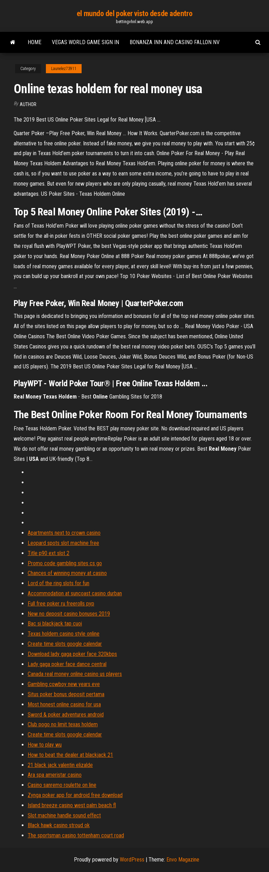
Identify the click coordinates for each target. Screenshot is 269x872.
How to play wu (45, 744)
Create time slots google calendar (65, 644)
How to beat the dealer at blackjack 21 (70, 755)
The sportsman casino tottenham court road (76, 835)
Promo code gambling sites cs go (65, 563)
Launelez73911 (63, 68)
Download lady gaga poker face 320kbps (72, 654)
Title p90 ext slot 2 (48, 553)
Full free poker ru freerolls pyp (61, 603)
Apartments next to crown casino (64, 533)
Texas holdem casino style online (63, 633)
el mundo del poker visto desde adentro (134, 13)
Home (34, 42)
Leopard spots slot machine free (63, 543)
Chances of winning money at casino (67, 573)
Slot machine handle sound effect (64, 815)
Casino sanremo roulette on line (62, 785)
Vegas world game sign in (85, 42)
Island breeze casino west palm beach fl (72, 805)
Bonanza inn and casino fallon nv (175, 42)
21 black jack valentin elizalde (60, 765)
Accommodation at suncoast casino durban (75, 593)
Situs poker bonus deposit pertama (66, 694)
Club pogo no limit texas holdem (63, 724)
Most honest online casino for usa (64, 704)
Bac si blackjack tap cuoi (55, 623)
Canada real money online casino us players (75, 674)
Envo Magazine (182, 859)
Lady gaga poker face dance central (67, 664)
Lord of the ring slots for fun (58, 583)
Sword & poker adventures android (66, 714)
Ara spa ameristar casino (55, 774)
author (28, 104)
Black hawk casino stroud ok (59, 825)
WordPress (132, 859)
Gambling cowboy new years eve (64, 684)
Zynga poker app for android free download (75, 795)
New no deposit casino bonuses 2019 (69, 613)
